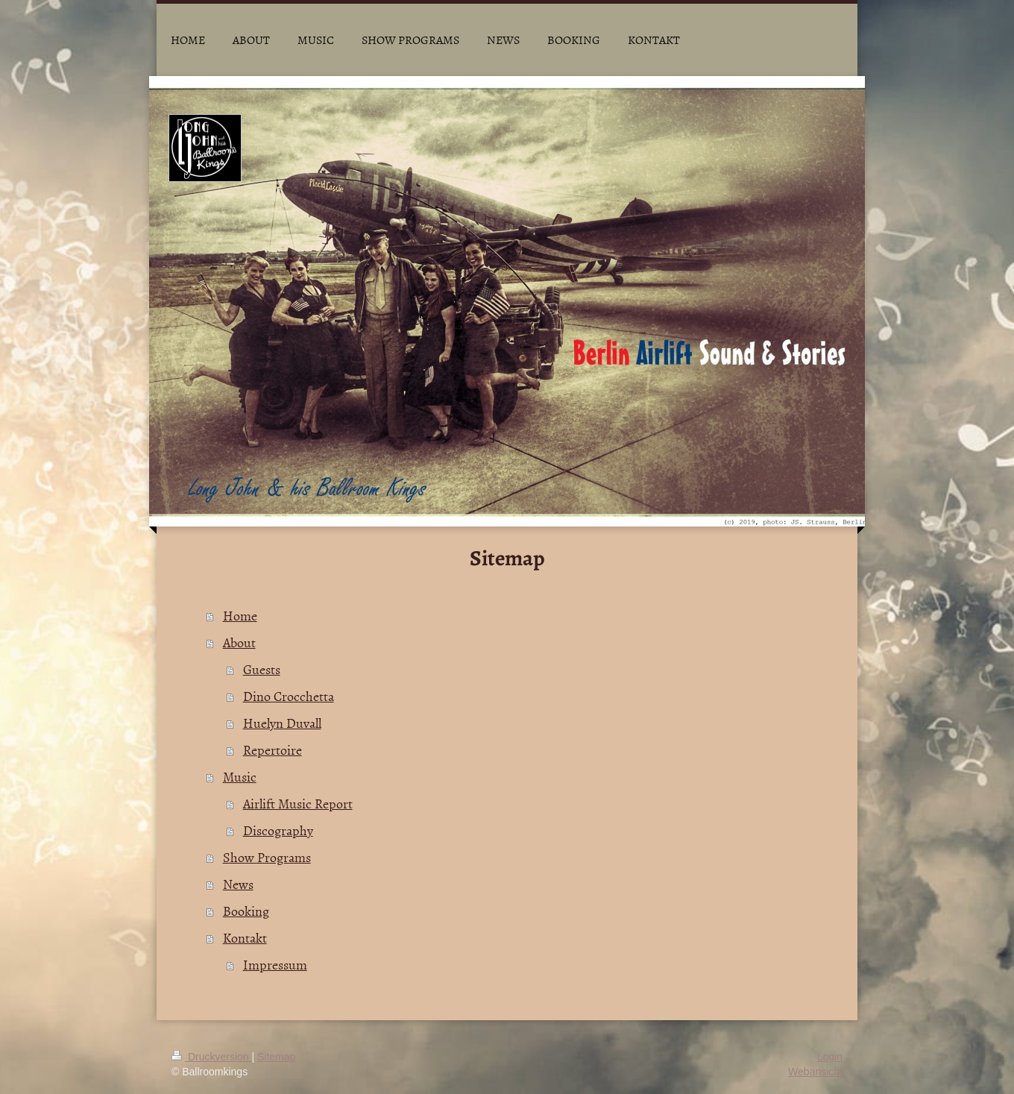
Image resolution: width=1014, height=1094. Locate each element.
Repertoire (272, 750)
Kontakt (245, 938)
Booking (246, 911)
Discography (278, 830)
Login (830, 1057)
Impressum (275, 965)
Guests (261, 669)
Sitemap (276, 1057)
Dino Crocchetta (288, 696)
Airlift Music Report (298, 803)
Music (239, 777)
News (238, 884)
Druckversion (211, 1057)
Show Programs (267, 857)
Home (240, 616)
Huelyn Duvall (282, 723)
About (239, 642)
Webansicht (815, 1072)
